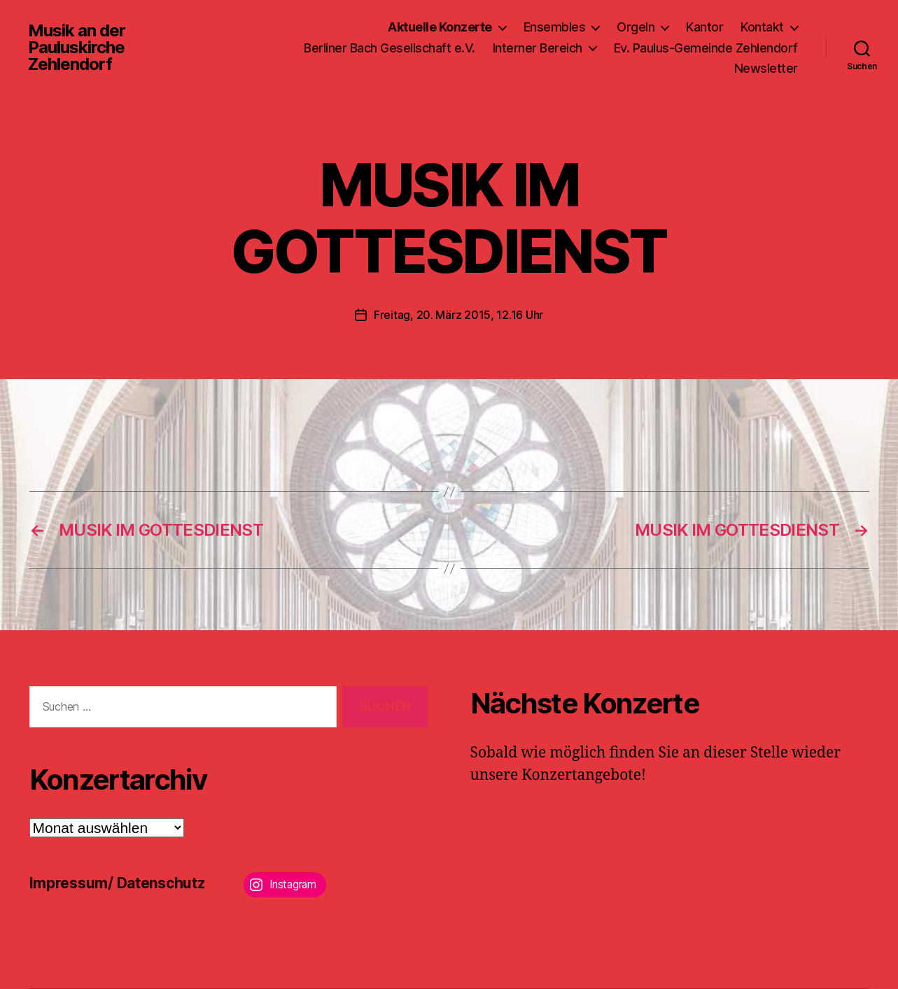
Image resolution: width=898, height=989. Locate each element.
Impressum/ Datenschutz (117, 883)
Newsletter (766, 68)
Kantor (704, 27)
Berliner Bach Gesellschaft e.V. (389, 48)
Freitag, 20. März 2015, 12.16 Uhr (458, 315)
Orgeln (635, 27)
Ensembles (555, 27)
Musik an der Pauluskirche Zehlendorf (76, 47)
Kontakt (762, 27)
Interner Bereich (537, 48)
